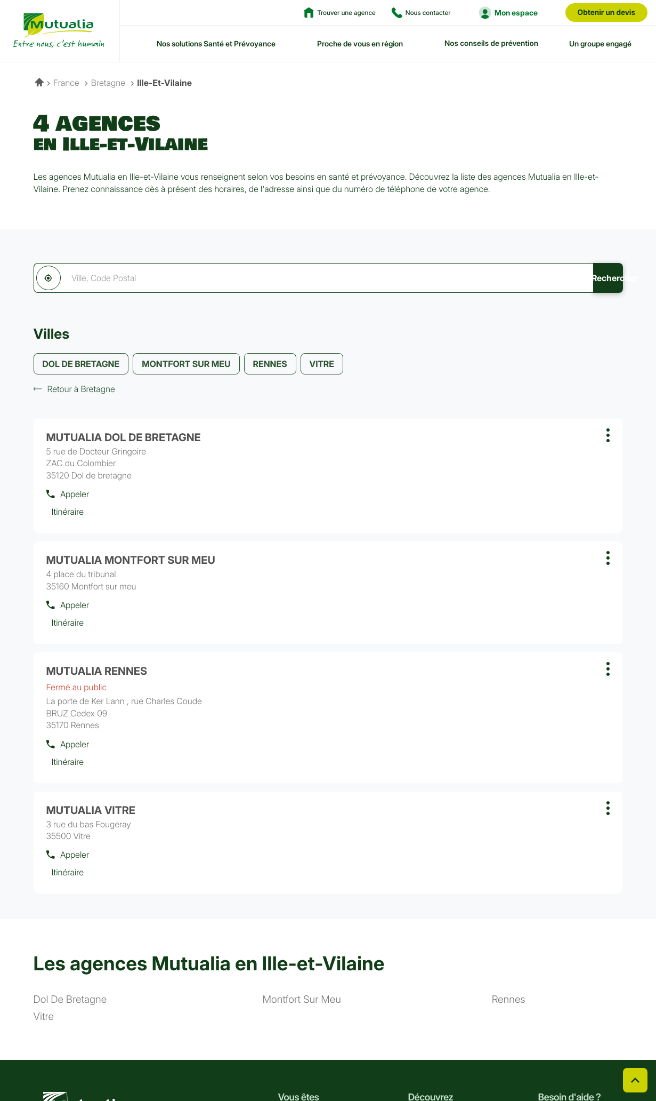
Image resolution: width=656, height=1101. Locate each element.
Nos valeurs (428, 928)
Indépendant (300, 947)
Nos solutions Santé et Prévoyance (216, 43)
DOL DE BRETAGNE (81, 366)
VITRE (322, 366)
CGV (156, 1063)
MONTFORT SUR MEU (186, 366)
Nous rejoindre (433, 965)
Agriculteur (297, 928)
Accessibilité (320, 1063)
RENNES (270, 366)
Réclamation (203, 1063)
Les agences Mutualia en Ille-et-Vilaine (209, 751)
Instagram (91, 1062)
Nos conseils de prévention (491, 43)
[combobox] (263, 278)
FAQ (545, 928)
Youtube (117, 1062)
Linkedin (66, 1062)
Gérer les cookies (433, 1063)
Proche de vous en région (360, 43)
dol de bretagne (70, 787)
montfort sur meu (302, 787)
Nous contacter (565, 947)
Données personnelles (516, 1063)
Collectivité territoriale (316, 983)
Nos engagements (440, 947)
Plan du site (262, 1063)
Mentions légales (599, 1063)
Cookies (372, 1063)
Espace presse (433, 983)
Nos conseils (560, 910)
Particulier (295, 910)
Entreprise (296, 965)
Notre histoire (431, 910)
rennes (508, 787)
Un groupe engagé (600, 43)
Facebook (40, 1062)
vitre (44, 804)
